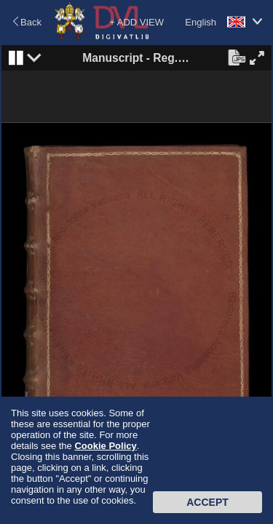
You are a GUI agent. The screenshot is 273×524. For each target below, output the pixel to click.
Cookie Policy (105, 445)
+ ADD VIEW (136, 22)
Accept (207, 502)
